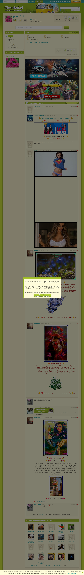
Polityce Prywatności (71, 573)
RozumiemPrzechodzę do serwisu (42, 295)
